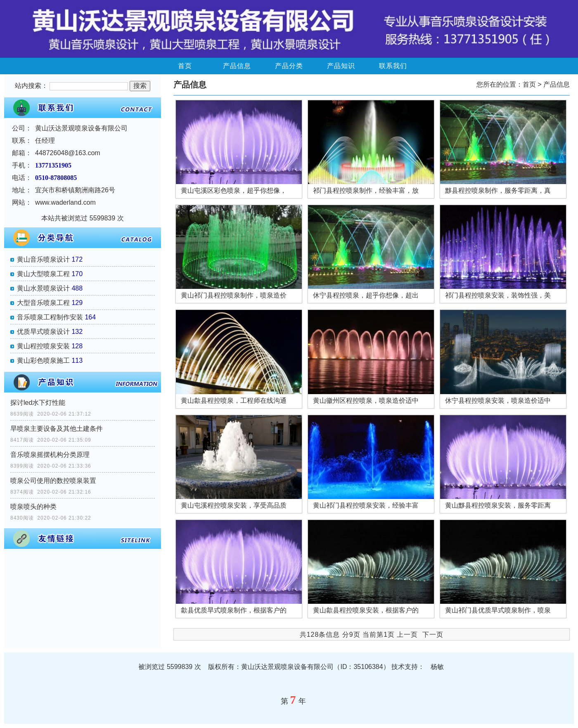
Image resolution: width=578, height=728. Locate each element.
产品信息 (237, 65)
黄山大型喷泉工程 (43, 273)
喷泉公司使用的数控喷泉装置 (53, 480)
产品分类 (289, 65)
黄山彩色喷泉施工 (43, 360)
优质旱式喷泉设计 (43, 331)
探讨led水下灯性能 (37, 402)
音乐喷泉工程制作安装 (50, 317)
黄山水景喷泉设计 (43, 288)
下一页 (432, 634)
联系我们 (393, 65)
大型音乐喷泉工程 (43, 302)
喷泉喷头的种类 (33, 506)
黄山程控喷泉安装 (43, 346)
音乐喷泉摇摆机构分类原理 (50, 454)
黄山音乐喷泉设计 (43, 259)
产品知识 (341, 65)
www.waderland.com (65, 202)
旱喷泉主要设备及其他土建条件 (56, 428)
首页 (185, 65)
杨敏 (437, 666)
